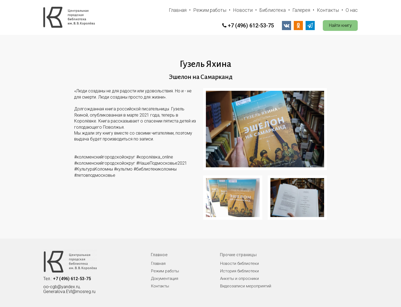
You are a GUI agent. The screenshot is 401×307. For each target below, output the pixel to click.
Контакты (328, 10)
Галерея (301, 10)
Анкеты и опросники (239, 278)
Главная (178, 10)
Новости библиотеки (239, 263)
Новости (243, 10)
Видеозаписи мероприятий (245, 286)
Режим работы (209, 10)
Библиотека (272, 10)
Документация (164, 278)
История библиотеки (239, 271)
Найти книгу (340, 25)
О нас (352, 10)
